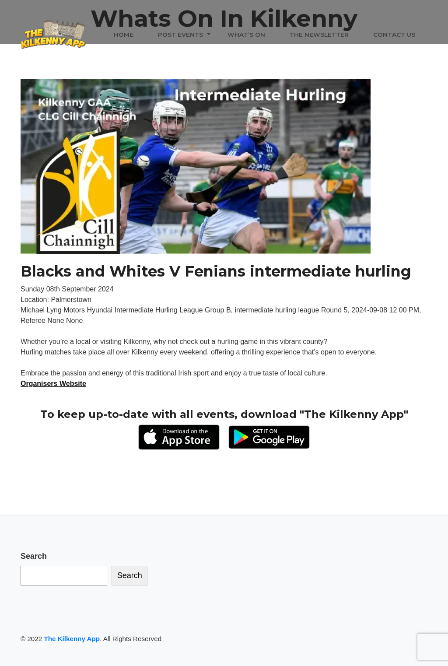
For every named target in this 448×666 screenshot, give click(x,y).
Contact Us (394, 34)
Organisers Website (53, 383)
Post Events (180, 34)
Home (123, 34)
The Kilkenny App (72, 638)
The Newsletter (319, 34)
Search (34, 556)
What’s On (246, 34)
